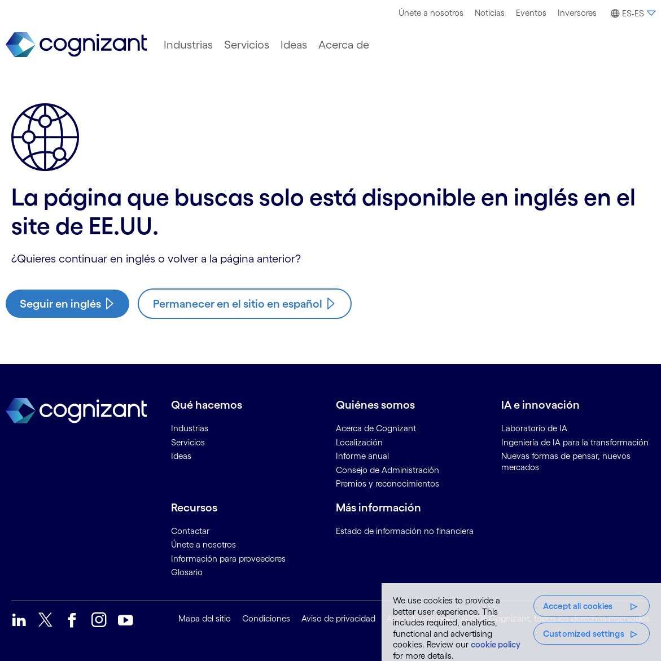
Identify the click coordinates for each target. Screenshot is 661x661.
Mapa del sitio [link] (204, 618)
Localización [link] (359, 442)
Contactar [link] (190, 531)
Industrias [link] (189, 428)
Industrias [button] (188, 44)
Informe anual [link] (362, 456)
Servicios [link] (188, 442)
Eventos (531, 12)
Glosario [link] (187, 572)
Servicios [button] (246, 44)
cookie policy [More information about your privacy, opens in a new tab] (495, 644)
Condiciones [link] (266, 618)
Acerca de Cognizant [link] (376, 428)
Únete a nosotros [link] (203, 544)
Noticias (490, 12)
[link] (76, 45)
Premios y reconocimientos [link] (387, 483)
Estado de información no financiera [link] (405, 531)
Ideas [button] (294, 44)
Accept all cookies (578, 606)
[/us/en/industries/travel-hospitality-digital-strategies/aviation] (67, 304)
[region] (521, 622)
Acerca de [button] (343, 44)
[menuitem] (431, 13)
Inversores (577, 12)
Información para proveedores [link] (228, 558)
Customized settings (583, 633)
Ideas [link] (181, 456)
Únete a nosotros (431, 12)
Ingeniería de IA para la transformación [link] (575, 442)
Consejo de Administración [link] (387, 470)
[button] (631, 13)
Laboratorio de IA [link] (534, 428)
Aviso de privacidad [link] (338, 618)
